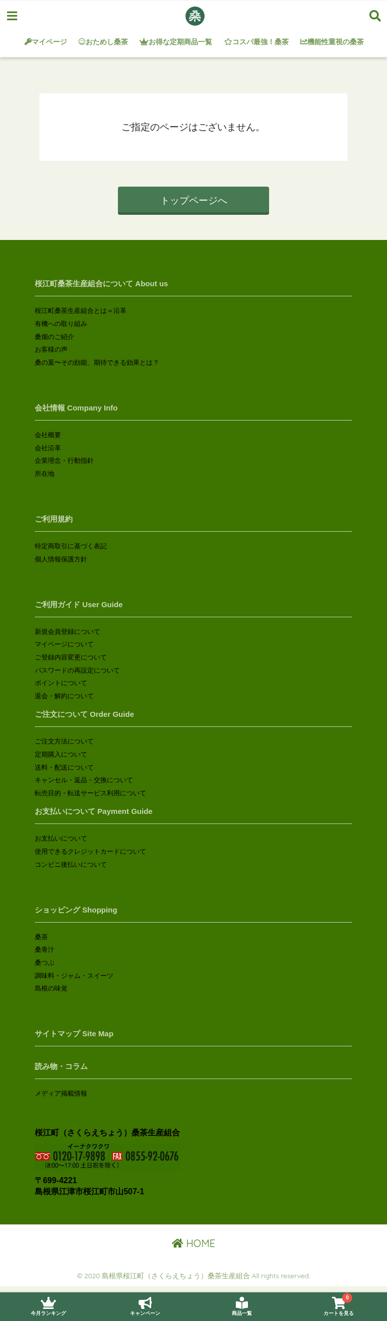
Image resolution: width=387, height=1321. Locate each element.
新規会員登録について (67, 631)
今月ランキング (48, 1306)
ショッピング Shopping (76, 909)
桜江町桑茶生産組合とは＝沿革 (80, 310)
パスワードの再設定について (77, 670)
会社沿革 (48, 448)
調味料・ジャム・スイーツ (74, 975)
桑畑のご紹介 (54, 337)
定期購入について (61, 754)
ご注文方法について (64, 741)
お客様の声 (51, 349)
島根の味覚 (51, 988)
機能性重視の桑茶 (332, 42)
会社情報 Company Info (76, 407)
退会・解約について (64, 696)
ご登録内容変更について (71, 657)
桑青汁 (44, 949)
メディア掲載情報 (61, 1093)
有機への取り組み (61, 323)
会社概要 (48, 435)
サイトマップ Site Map (74, 1033)
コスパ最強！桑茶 (256, 42)
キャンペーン (145, 1306)
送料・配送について (64, 767)
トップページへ (193, 200)
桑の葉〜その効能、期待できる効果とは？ (97, 362)
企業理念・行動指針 (64, 460)
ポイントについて (61, 683)
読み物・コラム (61, 1066)
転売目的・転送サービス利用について (90, 793)
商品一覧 (242, 1306)
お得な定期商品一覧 (176, 42)
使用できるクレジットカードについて (90, 851)
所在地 (44, 473)
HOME (193, 1243)
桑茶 (41, 937)
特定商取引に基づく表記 (71, 546)
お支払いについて (61, 838)
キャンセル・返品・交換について (84, 780)
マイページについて (64, 644)
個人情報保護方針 (61, 559)
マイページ (46, 42)
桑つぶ (44, 962)
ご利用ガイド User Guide (78, 604)
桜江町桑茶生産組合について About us (101, 283)
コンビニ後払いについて (71, 864)
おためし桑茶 (103, 42)
